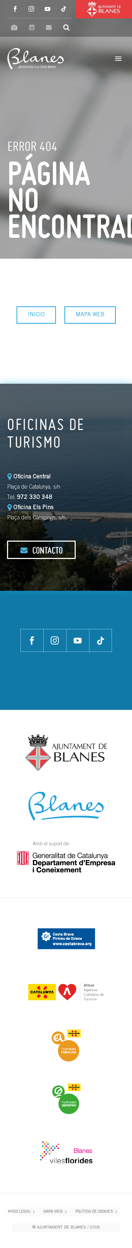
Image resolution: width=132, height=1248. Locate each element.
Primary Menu (118, 59)
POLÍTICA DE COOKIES (94, 1212)
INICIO (36, 315)
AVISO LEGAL (19, 1212)
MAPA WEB (90, 315)
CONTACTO (41, 550)
